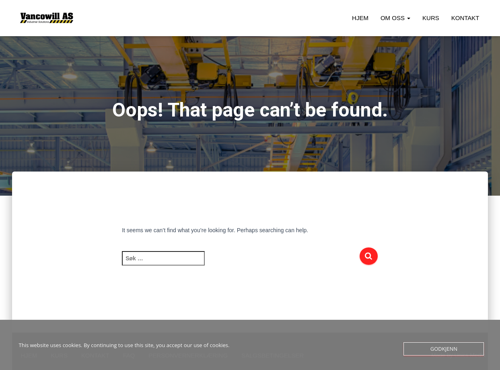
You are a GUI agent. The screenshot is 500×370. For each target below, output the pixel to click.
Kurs (430, 17)
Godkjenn (443, 348)
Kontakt (465, 17)
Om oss (395, 17)
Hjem (360, 17)
